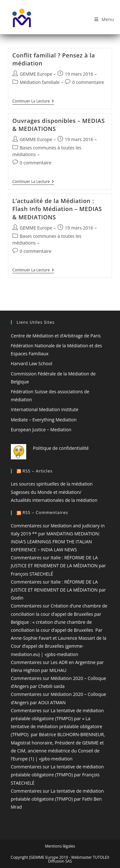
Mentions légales (60, 846)
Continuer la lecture (33, 101)
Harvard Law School (31, 363)
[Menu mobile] (104, 19)
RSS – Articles (37, 471)
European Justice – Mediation (41, 429)
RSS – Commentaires (45, 512)
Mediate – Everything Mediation (44, 420)
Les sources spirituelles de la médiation (52, 484)
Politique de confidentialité (61, 448)
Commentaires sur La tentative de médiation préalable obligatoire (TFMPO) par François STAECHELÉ (57, 775)
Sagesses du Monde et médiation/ (46, 492)
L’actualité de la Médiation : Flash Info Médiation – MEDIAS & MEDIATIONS (57, 209)
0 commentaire (88, 82)
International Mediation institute (44, 409)
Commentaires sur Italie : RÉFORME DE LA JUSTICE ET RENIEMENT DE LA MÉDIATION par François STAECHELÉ (58, 566)
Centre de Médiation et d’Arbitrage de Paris (56, 336)
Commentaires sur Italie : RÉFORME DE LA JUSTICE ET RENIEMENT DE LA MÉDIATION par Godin (58, 590)
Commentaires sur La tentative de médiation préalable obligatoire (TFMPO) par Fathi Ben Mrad (57, 799)
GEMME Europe (36, 74)
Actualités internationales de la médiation (54, 500)
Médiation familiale (40, 82)
